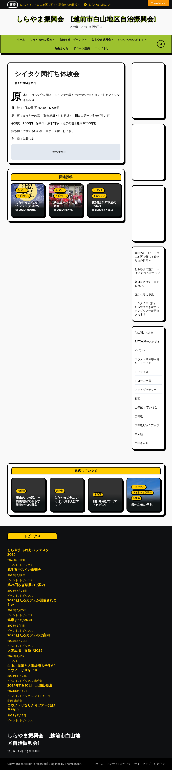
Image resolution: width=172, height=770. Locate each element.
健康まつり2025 (19, 619)
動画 (137, 398)
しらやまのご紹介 (41, 39)
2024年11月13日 (17, 690)
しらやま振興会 (102, 39)
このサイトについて (119, 763)
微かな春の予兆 (144, 294)
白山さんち (61, 48)
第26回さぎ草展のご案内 (104, 204)
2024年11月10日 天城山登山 (29, 685)
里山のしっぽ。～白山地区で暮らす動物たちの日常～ (147, 256)
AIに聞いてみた (144, 332)
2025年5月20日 (17, 640)
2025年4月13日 (16, 655)
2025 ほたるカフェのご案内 (28, 635)
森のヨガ (59, 152)
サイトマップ (142, 763)
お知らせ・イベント (72, 39)
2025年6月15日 (16, 610)
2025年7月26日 (17, 590)
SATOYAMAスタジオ (131, 39)
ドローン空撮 (81, 48)
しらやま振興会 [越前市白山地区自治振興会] (86, 19)
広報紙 (139, 416)
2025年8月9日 (16, 575)
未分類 (139, 434)
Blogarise (54, 763)
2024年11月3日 (16, 715)
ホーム (21, 39)
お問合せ (159, 763)
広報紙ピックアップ (147, 425)
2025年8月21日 (17, 559)
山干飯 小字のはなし (147, 407)
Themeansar (73, 763)
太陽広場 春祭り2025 (24, 650)
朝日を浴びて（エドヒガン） (105, 503)
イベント (21, 190)
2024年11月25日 (17, 675)
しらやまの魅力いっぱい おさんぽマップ (66, 501)
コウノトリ (102, 48)
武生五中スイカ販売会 (65, 204)
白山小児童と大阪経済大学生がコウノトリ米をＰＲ (30, 667)
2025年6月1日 (16, 625)
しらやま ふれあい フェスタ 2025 (27, 204)
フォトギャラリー (146, 389)
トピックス (23, 195)
